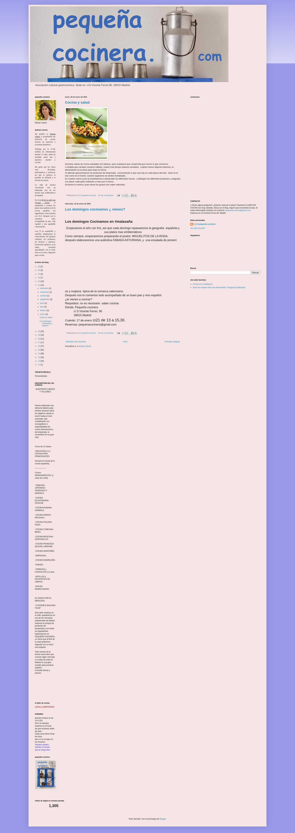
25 (39, 270)
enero (43, 314)
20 (39, 331)
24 (39, 274)
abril (42, 307)
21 (39, 285)
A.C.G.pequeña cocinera (204, 224)
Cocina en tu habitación (203, 284)
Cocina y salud (77, 102)
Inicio (125, 342)
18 (39, 339)
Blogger (162, 819)
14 (39, 353)
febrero (43, 310)
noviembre (44, 292)
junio (42, 303)
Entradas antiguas (172, 342)
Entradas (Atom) (84, 346)
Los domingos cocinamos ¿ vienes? (95, 209)
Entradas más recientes (76, 342)
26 (39, 266)
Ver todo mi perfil (197, 228)
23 (39, 278)
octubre (43, 296)
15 (39, 350)
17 (39, 342)
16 (39, 346)
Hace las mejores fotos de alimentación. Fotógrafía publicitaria (219, 287)
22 (39, 281)
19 (39, 335)
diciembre (44, 288)
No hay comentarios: (106, 195)
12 (39, 361)
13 (39, 357)
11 (39, 365)
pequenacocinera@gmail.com (238, 210)
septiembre (45, 299)
